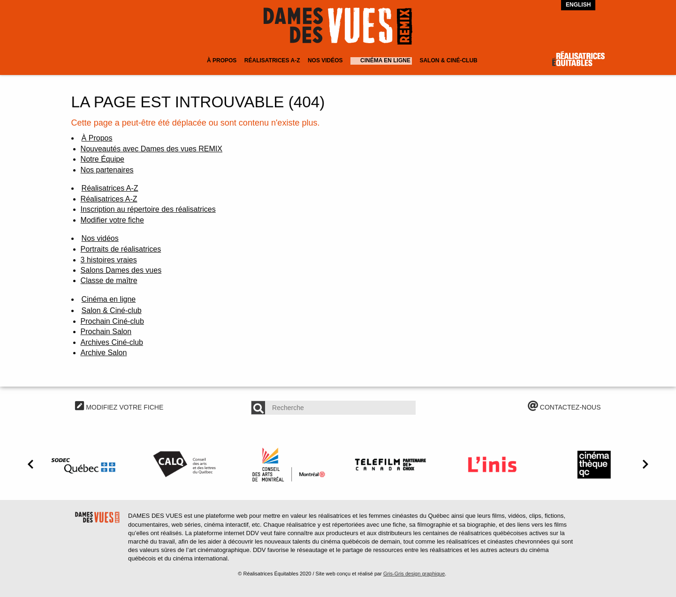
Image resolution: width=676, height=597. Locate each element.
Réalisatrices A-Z (272, 60)
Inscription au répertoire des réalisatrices (148, 209)
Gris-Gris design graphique (414, 573)
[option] (85, 464)
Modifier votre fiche (112, 220)
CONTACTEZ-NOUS (564, 407)
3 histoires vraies (109, 260)
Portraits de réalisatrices (121, 249)
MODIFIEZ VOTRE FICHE (119, 407)
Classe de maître (109, 280)
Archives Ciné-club (112, 342)
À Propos (221, 60)
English (578, 4)
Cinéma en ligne (385, 60)
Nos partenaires (107, 170)
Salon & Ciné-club (448, 60)
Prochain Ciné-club (112, 321)
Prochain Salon (106, 332)
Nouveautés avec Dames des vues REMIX (151, 149)
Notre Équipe (102, 159)
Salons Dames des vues (121, 270)
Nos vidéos (325, 60)
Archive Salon (104, 353)
